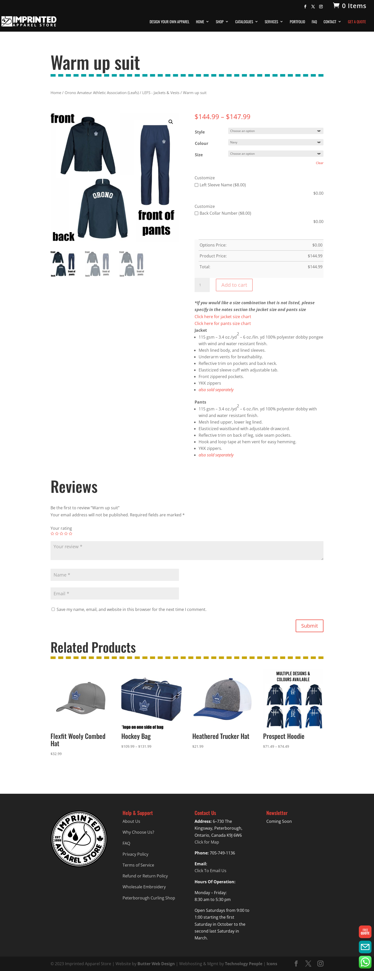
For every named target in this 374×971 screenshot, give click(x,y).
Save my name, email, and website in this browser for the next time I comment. (131, 609)
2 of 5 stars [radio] (57, 533)
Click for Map (207, 842)
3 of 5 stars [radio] (61, 533)
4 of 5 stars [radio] (66, 533)
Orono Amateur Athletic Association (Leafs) (102, 92)
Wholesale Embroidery (144, 887)
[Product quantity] (202, 285)
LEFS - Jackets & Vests (160, 92)
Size (199, 155)
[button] (170, 121)
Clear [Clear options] (319, 163)
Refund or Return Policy (145, 876)
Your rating (61, 528)
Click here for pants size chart (223, 323)
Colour (201, 143)
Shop (220, 22)
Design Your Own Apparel (169, 22)
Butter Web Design (156, 963)
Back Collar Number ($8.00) (223, 213)
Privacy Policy (135, 854)
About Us (131, 821)
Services (271, 22)
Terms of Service (138, 865)
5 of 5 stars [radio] (70, 533)
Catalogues (244, 22)
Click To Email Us (210, 870)
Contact (329, 22)
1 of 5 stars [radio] (52, 533)
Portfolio (297, 22)
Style (200, 132)
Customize (205, 178)
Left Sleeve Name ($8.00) (220, 185)
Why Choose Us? (138, 832)
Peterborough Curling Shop (149, 898)
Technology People (243, 963)
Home (200, 22)
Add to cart (234, 284)
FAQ (314, 22)
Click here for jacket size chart (223, 316)
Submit (309, 625)
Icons (272, 963)
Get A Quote (357, 22)
